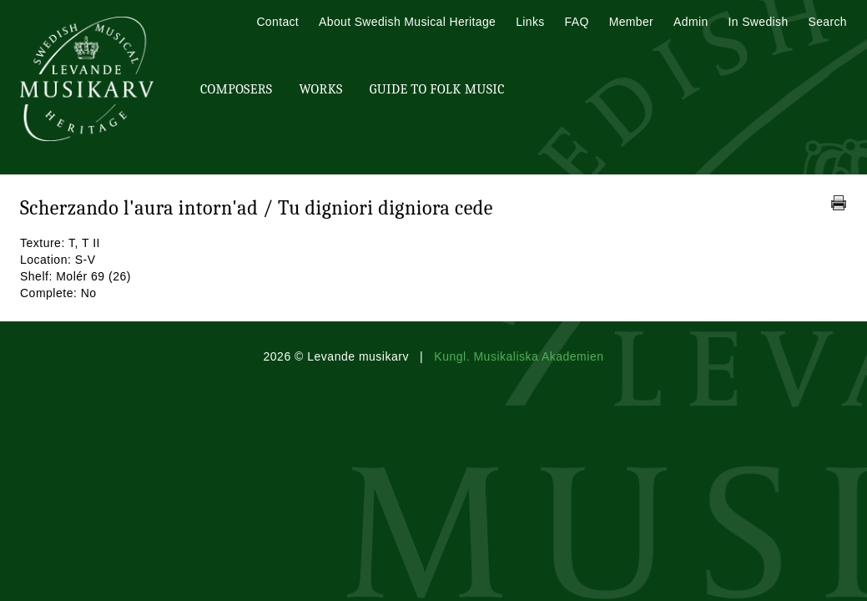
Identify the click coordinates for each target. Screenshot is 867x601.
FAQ (577, 21)
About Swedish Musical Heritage (407, 21)
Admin (690, 21)
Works (320, 89)
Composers (236, 89)
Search (828, 21)
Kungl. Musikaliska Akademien (518, 356)
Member (631, 21)
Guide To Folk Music (437, 89)
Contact (277, 21)
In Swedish (758, 21)
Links (530, 21)
